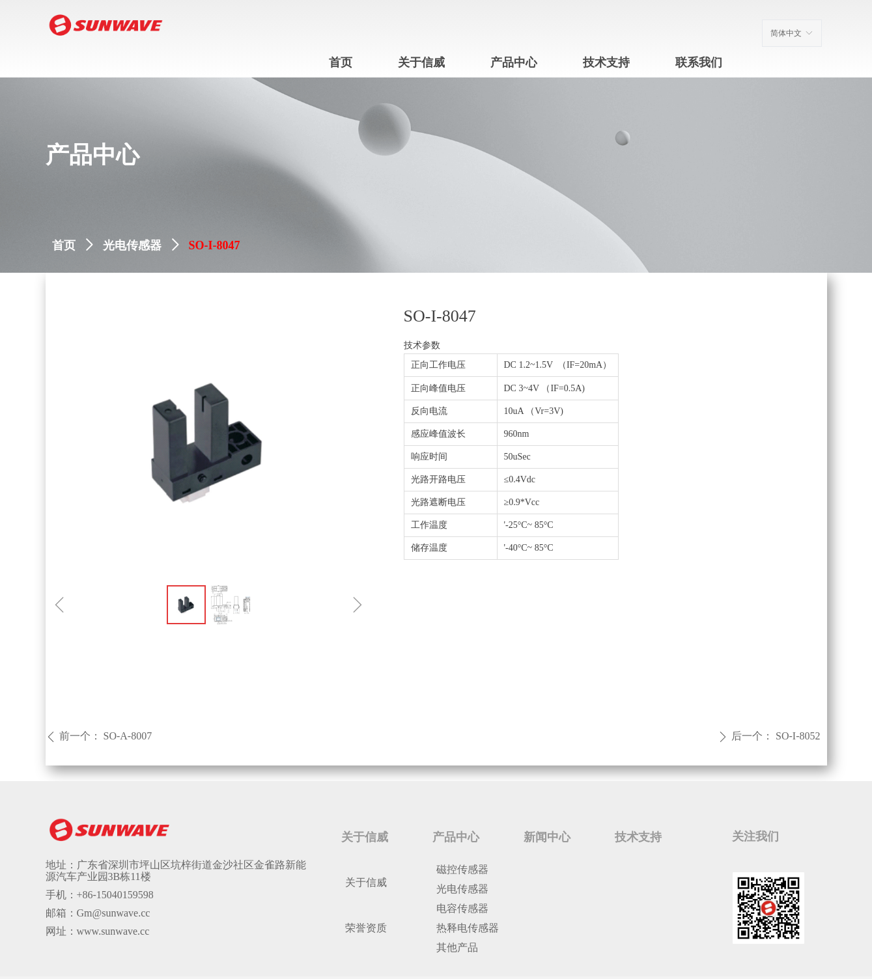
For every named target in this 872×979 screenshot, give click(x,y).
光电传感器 (132, 245)
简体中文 (786, 33)
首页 (64, 245)
